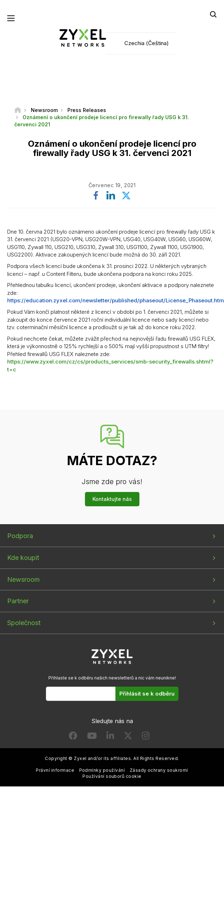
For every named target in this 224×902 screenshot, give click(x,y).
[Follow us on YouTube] (92, 737)
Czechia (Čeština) (146, 43)
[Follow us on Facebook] (73, 737)
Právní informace (55, 770)
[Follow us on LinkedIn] (110, 737)
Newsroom (23, 579)
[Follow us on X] (128, 737)
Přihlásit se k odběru (147, 693)
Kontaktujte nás (112, 499)
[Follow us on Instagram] (145, 737)
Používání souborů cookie (112, 776)
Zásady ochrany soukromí (159, 770)
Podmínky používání (102, 770)
